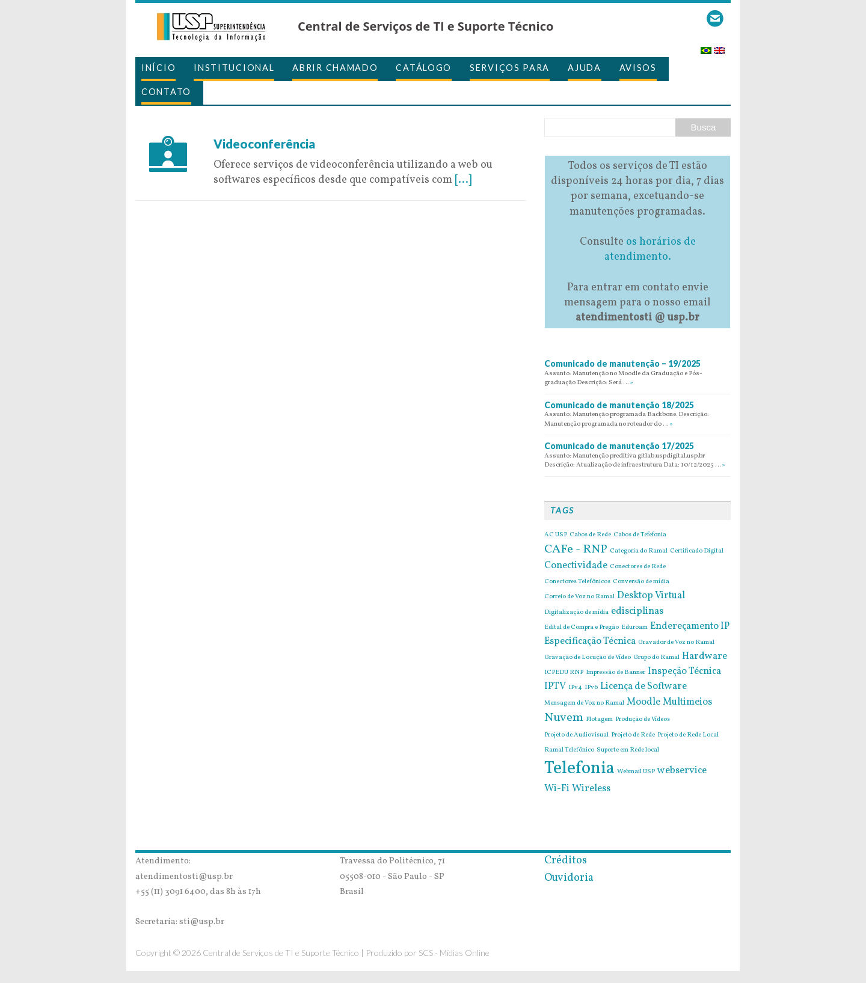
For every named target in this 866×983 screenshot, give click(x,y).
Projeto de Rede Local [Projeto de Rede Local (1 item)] (688, 735)
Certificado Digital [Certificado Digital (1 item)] (696, 551)
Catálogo (424, 68)
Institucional (234, 68)
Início (158, 68)
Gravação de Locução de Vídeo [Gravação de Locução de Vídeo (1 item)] (587, 658)
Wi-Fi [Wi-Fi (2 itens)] (557, 788)
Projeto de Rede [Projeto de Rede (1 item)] (633, 735)
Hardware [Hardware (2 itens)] (704, 656)
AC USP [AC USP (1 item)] (555, 535)
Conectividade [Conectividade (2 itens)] (575, 565)
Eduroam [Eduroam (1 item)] (634, 627)
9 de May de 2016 (255, 128)
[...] (463, 180)
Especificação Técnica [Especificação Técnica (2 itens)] (590, 641)
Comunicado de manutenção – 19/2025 (622, 363)
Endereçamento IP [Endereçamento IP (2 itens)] (689, 626)
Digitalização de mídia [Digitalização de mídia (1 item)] (576, 612)
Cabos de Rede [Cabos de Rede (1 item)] (590, 535)
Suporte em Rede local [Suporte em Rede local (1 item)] (628, 750)
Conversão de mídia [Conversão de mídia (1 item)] (641, 582)
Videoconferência (264, 143)
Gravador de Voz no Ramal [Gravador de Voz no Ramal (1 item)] (676, 642)
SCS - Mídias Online (454, 953)
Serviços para (510, 68)
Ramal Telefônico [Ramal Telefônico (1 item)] (569, 750)
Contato (166, 92)
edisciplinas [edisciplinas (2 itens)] (637, 611)
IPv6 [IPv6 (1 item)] (591, 688)
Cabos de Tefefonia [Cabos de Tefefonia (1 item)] (639, 535)
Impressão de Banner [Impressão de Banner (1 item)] (615, 673)
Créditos (565, 860)
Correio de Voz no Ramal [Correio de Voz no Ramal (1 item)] (579, 597)
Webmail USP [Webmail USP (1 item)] (636, 772)
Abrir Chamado (335, 68)
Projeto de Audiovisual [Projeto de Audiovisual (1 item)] (576, 735)
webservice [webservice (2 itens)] (682, 770)
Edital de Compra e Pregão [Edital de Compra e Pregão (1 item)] (581, 627)
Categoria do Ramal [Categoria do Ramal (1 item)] (639, 551)
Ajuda (584, 68)
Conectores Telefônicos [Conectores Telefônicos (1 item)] (577, 582)
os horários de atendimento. (650, 249)
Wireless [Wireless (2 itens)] (591, 788)
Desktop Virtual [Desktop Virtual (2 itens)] (651, 595)
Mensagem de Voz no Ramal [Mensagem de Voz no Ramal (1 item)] (584, 703)
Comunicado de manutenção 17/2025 (619, 446)
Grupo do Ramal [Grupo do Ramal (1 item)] (656, 658)
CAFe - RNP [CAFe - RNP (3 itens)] (575, 549)
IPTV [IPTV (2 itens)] (555, 686)
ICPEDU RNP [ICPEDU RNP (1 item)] (563, 673)
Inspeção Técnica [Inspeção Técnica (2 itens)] (684, 671)
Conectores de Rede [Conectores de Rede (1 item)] (638, 567)
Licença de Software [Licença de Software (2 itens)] (643, 686)
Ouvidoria (569, 878)
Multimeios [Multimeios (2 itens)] (687, 702)
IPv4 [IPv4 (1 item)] (575, 688)
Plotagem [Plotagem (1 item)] (599, 719)
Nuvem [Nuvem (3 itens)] (563, 717)
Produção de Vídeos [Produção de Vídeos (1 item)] (642, 719)
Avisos (638, 68)
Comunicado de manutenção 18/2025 (619, 405)
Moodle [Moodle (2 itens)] (643, 702)
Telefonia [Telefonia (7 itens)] (579, 768)
